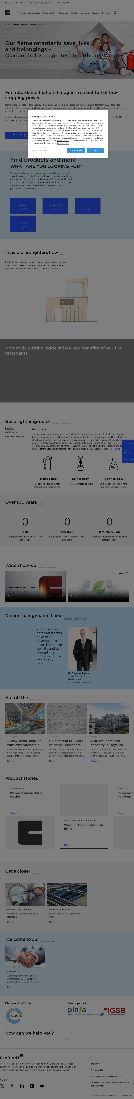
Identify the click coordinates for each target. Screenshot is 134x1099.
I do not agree (76, 150)
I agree (96, 150)
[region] (68, 134)
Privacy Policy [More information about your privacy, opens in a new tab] (62, 143)
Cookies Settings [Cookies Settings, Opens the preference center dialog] (39, 150)
